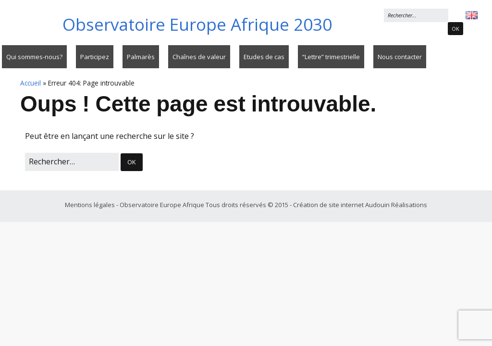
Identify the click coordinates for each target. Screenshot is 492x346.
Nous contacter (400, 56)
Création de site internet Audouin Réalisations (360, 204)
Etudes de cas (264, 56)
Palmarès (141, 56)
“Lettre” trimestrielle (331, 56)
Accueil (30, 82)
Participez (94, 56)
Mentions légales (90, 204)
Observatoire (197, 24)
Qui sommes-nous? (34, 56)
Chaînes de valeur (199, 56)
